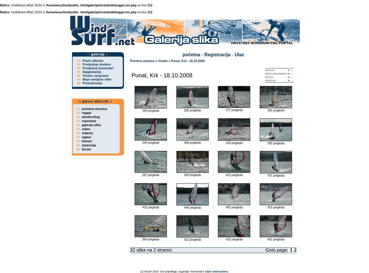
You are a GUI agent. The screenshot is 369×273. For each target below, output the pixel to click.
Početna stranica (142, 61)
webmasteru (220, 271)
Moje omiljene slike (96, 79)
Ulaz (239, 54)
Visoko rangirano (95, 75)
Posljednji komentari (98, 68)
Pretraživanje (92, 83)
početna (191, 54)
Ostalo (162, 61)
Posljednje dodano (96, 64)
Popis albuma (92, 60)
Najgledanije (91, 72)
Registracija (217, 54)
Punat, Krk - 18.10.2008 (188, 61)
